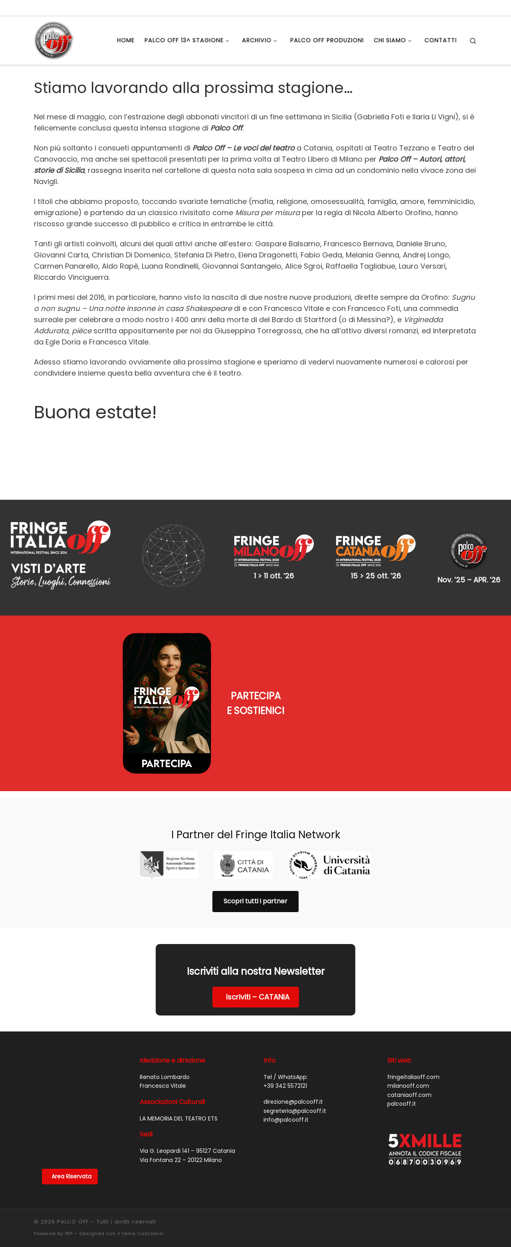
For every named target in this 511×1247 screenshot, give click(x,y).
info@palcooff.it (286, 1120)
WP (69, 1233)
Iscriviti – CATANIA (257, 997)
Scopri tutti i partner (255, 901)
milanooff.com (408, 1086)
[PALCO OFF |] (54, 39)
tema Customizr (143, 1233)
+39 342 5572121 (285, 1086)
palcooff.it (401, 1104)
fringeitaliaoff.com (413, 1077)
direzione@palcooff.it (293, 1102)
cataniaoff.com (409, 1095)
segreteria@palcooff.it (294, 1111)
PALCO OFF (73, 1221)
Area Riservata (71, 1176)
